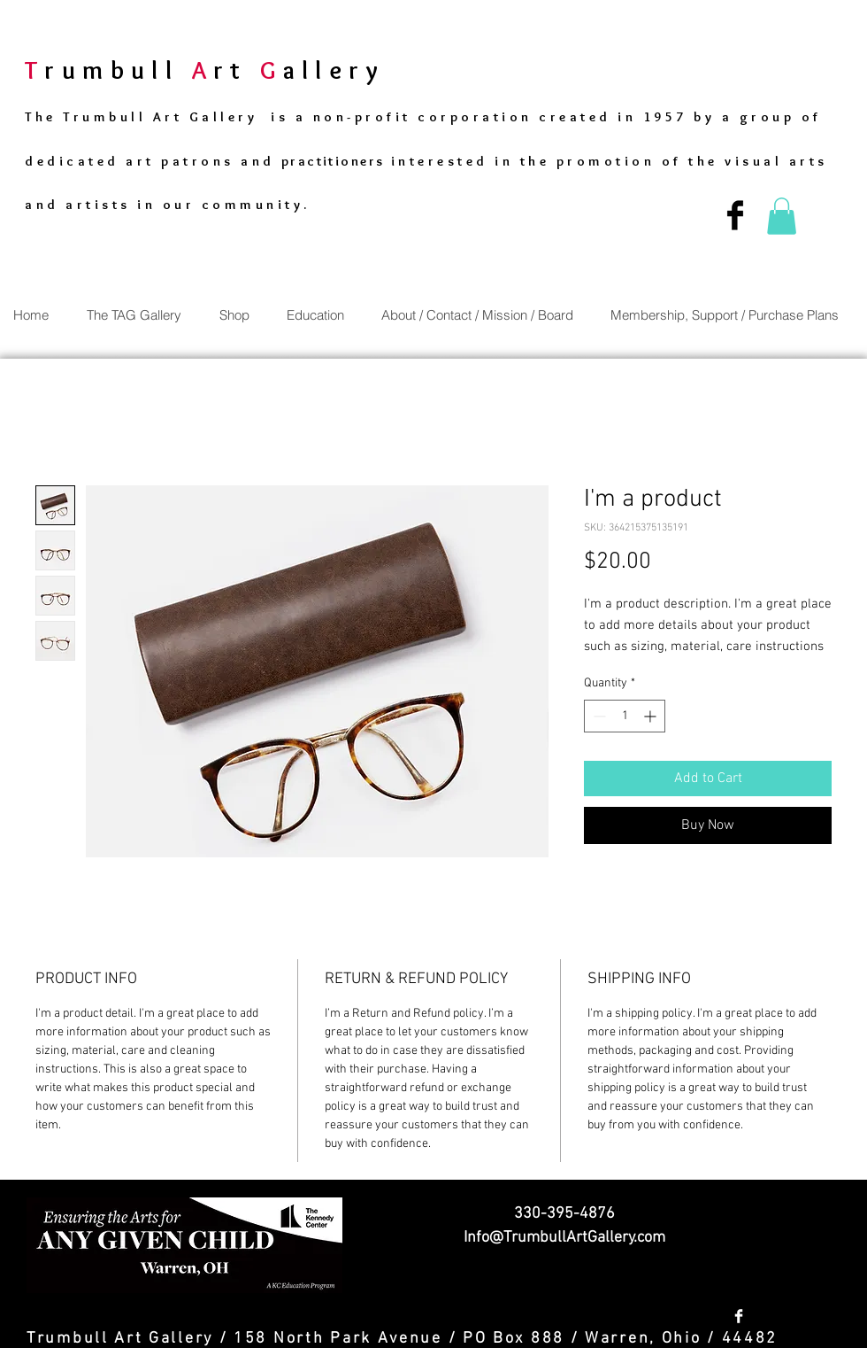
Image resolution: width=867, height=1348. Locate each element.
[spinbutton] (625, 716)
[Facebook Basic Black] (735, 215)
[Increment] (652, 716)
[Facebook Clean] (739, 1316)
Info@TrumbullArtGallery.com (564, 1237)
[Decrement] (598, 716)
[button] (781, 216)
